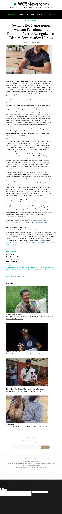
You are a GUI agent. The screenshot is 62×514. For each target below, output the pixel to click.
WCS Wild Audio (41, 14)
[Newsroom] (31, 4)
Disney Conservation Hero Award (15, 276)
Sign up (45, 447)
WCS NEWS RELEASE (30, 20)
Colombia (25, 269)
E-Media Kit (56, 1)
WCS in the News (30, 14)
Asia (20, 267)
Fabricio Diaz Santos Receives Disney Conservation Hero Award (26, 354)
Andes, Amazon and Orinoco (41, 269)
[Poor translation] (5, 489)
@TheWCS (9, 243)
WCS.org (42, 1)
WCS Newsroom (41, 240)
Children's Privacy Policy (33, 458)
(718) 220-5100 (42, 467)
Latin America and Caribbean (30, 267)
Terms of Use (15, 458)
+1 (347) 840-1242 (11, 245)
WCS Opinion (21, 14)
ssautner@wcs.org (11, 261)
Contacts (50, 14)
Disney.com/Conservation (40, 222)
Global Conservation (12, 267)
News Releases (11, 14)
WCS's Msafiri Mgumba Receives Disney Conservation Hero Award (27, 426)
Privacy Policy (23, 458)
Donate (48, 1)
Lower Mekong (43, 267)
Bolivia (19, 269)
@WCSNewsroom (20, 243)
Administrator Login (45, 458)
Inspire (30, 269)
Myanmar (14, 269)
